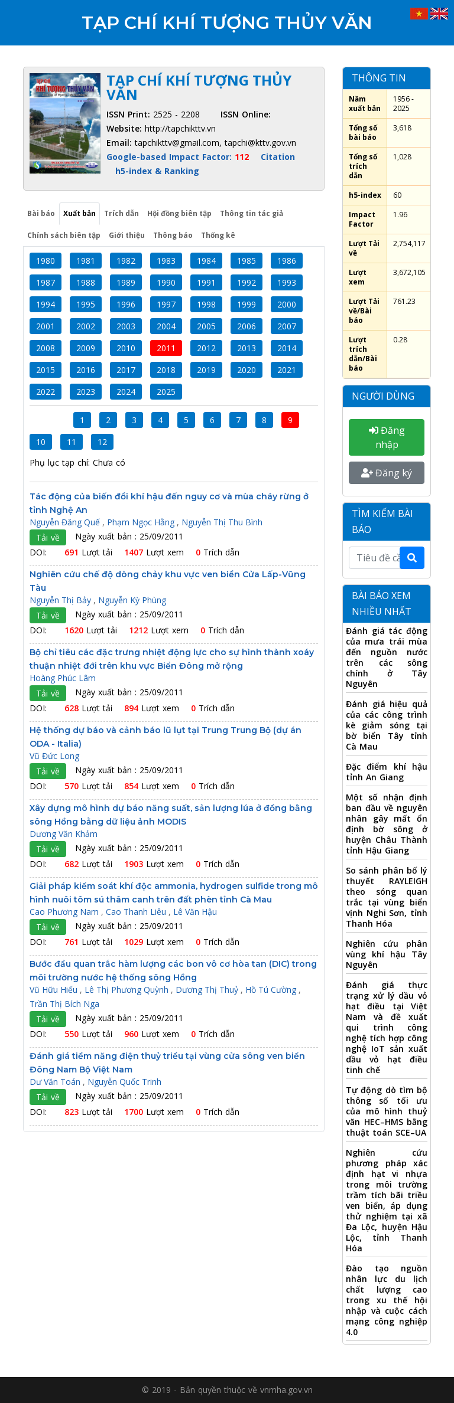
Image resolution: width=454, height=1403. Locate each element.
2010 (125, 348)
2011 (166, 348)
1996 (125, 304)
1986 (286, 260)
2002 (85, 326)
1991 (206, 282)
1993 (286, 282)
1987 (45, 282)
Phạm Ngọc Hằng (142, 522)
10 (41, 441)
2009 (85, 348)
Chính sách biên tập (63, 235)
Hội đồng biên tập (179, 213)
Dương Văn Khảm (64, 833)
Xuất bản (79, 213)
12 (102, 441)
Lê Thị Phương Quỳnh (128, 989)
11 (71, 441)
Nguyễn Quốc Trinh (124, 1081)
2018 (166, 369)
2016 (85, 369)
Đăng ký (386, 472)
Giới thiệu (127, 235)
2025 (166, 391)
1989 (125, 282)
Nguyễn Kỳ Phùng (132, 600)
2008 (45, 348)
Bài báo (41, 213)
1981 (85, 260)
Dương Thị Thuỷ (208, 989)
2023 (85, 391)
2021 (286, 369)
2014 (286, 348)
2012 (206, 348)
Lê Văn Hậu (195, 911)
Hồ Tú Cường (272, 989)
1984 (206, 260)
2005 (206, 326)
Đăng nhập (387, 437)
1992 (246, 282)
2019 (206, 369)
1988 (85, 282)
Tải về (48, 537)
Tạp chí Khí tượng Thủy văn (227, 23)
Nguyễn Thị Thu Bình (221, 522)
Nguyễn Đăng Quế (66, 522)
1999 (246, 304)
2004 (166, 326)
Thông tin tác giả (251, 213)
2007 (286, 326)
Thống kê (218, 235)
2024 (125, 391)
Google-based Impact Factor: (179, 156)
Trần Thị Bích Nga (64, 1003)
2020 (246, 369)
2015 (45, 369)
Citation (278, 156)
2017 (125, 369)
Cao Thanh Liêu (137, 911)
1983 (166, 260)
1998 (206, 304)
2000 (286, 304)
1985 (246, 260)
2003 (125, 326)
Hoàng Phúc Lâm (63, 677)
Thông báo (173, 235)
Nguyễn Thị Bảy (61, 600)
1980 (45, 260)
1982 (125, 260)
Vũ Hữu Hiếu (55, 989)
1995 (85, 304)
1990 (166, 282)
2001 (45, 326)
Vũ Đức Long (54, 755)
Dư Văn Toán (56, 1081)
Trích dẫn (121, 213)
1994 (45, 304)
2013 (246, 348)
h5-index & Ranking (157, 170)
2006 (246, 326)
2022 (45, 391)
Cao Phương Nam (65, 911)
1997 (166, 304)
